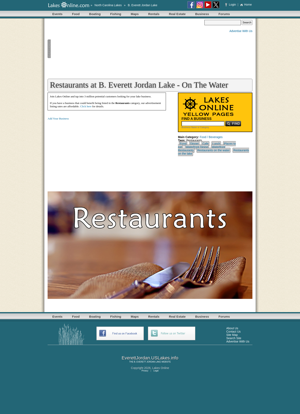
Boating (95, 14)
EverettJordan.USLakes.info (150, 357)
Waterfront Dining (197, 147)
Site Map (232, 334)
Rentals (153, 14)
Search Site (233, 338)
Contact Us (233, 331)
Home (246, 4)
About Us (232, 328)
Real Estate (177, 14)
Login (231, 4)
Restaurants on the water (213, 150)
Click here (85, 106)
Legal (156, 371)
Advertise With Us (240, 31)
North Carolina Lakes (108, 5)
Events (57, 14)
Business (202, 14)
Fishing (115, 14)
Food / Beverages (211, 137)
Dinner (194, 143)
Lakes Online (160, 368)
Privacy (145, 371)
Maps (135, 14)
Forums (224, 14)
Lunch (216, 143)
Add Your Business (58, 118)
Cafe (205, 143)
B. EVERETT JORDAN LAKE (147, 362)
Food (76, 14)
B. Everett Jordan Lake (142, 5)
